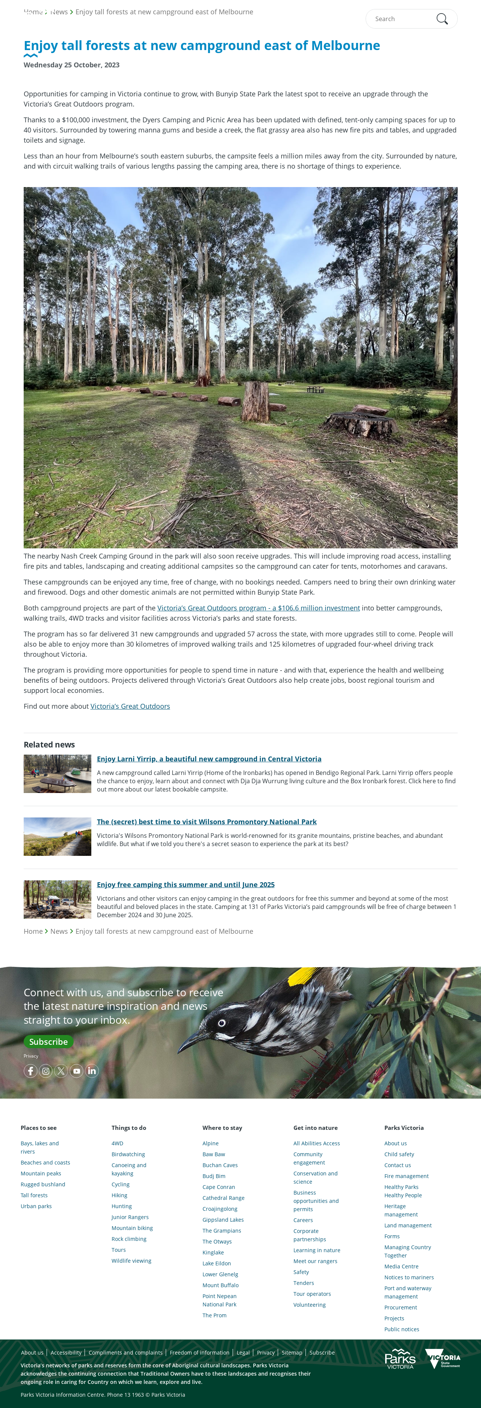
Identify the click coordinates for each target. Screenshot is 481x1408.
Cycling (121, 1184)
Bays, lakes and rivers (40, 1147)
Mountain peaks (41, 1173)
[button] (442, 18)
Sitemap (292, 1352)
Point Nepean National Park (220, 1300)
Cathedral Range (224, 1197)
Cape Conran (219, 1186)
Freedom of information (200, 1352)
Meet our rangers (315, 1261)
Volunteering (309, 1304)
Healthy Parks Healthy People (403, 1191)
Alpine (211, 1143)
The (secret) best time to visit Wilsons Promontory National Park (207, 821)
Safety (301, 1272)
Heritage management (401, 1210)
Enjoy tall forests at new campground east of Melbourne (164, 931)
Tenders (303, 1282)
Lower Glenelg (220, 1274)
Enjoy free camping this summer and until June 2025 (186, 884)
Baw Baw (214, 1154)
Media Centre (401, 1266)
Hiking (119, 1195)
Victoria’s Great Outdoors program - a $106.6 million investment (258, 607)
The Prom (215, 1315)
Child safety (399, 1154)
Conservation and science (315, 1177)
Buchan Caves (220, 1165)
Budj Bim (214, 1176)
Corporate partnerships (309, 1235)
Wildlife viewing (131, 1260)
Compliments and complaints (126, 1352)
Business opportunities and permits (316, 1201)
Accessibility (66, 1352)
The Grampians (222, 1230)
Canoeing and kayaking (129, 1169)
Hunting (122, 1206)
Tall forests (34, 1195)
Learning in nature (316, 1250)
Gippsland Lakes (223, 1219)
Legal (243, 1352)
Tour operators (312, 1293)
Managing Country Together (407, 1251)
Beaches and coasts (45, 1162)
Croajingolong (220, 1208)
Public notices (401, 1329)
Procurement (400, 1307)
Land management (408, 1225)
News (59, 931)
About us (395, 1143)
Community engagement (309, 1158)
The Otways (217, 1241)
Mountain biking (132, 1227)
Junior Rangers (130, 1217)
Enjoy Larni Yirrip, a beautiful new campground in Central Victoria (209, 758)
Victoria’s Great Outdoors (130, 706)
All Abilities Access (316, 1143)
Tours (119, 1249)
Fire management (406, 1176)
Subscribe (48, 1041)
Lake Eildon (217, 1263)
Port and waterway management (407, 1292)
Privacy (31, 1056)
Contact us (397, 1165)
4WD (117, 1143)
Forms (392, 1236)
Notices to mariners (409, 1277)
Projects (394, 1318)
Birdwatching (128, 1154)
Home (33, 931)
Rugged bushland (43, 1184)
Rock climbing (129, 1238)
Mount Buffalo (221, 1285)
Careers (303, 1220)
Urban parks (36, 1206)
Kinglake (213, 1252)
